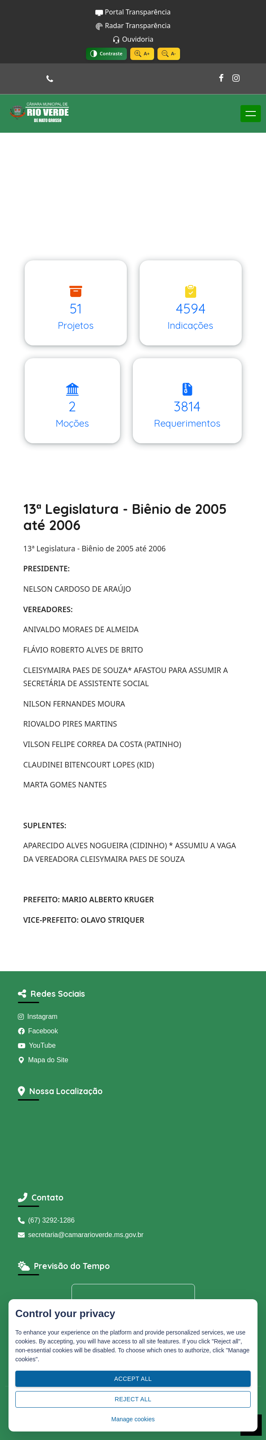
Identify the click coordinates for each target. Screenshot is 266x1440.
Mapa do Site (43, 1060)
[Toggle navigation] (250, 113)
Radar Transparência (132, 25)
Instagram (37, 1016)
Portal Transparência (133, 12)
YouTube (37, 1045)
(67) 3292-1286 (46, 1220)
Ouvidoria (132, 39)
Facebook (38, 1031)
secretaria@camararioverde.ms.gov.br (80, 1234)
